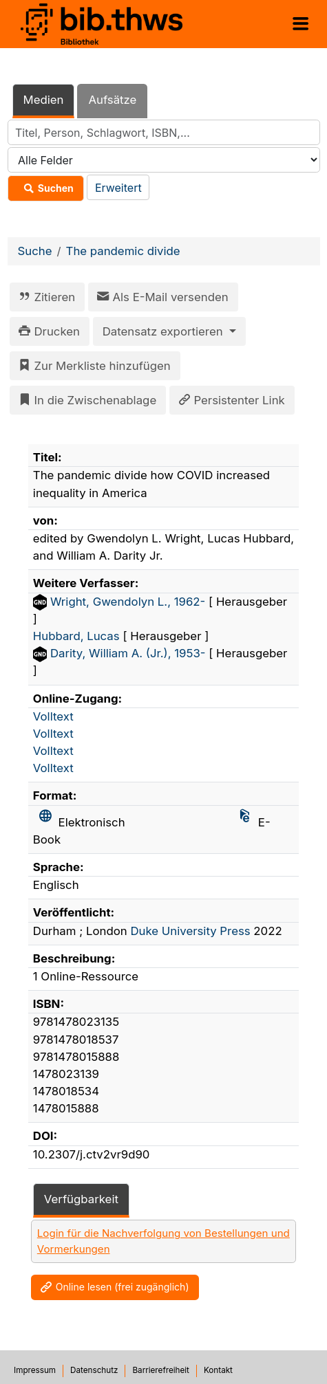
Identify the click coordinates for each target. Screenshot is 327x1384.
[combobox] (164, 132)
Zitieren (44, 297)
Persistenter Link (229, 400)
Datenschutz (94, 1370)
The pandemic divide (123, 251)
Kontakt (218, 1370)
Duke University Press (190, 931)
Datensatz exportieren (164, 331)
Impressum (35, 1370)
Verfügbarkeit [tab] (81, 1199)
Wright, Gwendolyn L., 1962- (129, 601)
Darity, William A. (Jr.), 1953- (129, 653)
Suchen (46, 188)
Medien (43, 100)
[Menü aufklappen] (300, 24)
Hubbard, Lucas (78, 636)
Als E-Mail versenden (160, 297)
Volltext (53, 716)
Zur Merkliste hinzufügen (92, 366)
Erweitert (118, 188)
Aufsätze (112, 100)
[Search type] (164, 160)
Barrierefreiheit (160, 1370)
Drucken (47, 331)
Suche (35, 251)
